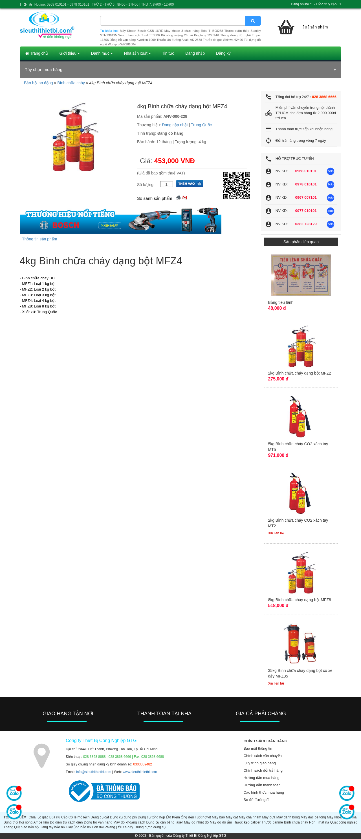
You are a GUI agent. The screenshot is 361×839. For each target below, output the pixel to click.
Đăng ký (223, 53)
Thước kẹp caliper (247, 822)
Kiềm (176, 817)
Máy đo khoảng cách (129, 822)
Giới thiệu (69, 53)
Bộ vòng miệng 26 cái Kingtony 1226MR (190, 35)
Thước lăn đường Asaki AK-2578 (179, 39)
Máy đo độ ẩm (221, 822)
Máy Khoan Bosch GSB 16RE (141, 30)
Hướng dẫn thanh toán (261, 785)
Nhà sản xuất (137, 53)
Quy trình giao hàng (259, 763)
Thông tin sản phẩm (39, 239)
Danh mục (102, 53)
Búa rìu (54, 817)
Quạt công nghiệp (344, 822)
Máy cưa (268, 817)
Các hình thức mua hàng (263, 792)
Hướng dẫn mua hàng (261, 778)
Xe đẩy (127, 827)
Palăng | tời (113, 827)
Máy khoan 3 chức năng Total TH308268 (193, 30)
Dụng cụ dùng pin (123, 817)
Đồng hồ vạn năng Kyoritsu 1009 (133, 39)
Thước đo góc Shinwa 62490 (223, 39)
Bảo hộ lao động (38, 83)
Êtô (168, 817)
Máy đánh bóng (288, 817)
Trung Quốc (201, 125)
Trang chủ (36, 53)
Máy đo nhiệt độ (196, 822)
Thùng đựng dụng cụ (150, 827)
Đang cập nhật (175, 125)
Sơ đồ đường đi (256, 800)
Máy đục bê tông (313, 817)
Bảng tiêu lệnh (280, 302)
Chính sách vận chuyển (262, 756)
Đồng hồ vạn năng (98, 822)
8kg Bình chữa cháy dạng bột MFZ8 (299, 599)
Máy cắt (232, 817)
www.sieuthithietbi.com (140, 772)
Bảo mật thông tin (257, 748)
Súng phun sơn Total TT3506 (139, 35)
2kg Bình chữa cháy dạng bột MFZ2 (299, 373)
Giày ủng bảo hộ (78, 827)
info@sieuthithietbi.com (93, 772)
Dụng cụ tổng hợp (151, 817)
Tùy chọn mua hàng (43, 69)
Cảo (64, 817)
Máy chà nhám (250, 817)
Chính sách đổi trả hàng (263, 770)
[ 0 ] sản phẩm (315, 27)
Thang (8, 827)
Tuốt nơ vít (203, 817)
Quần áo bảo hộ (26, 827)
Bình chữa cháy (71, 83)
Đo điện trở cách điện (66, 822)
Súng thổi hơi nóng (18, 822)
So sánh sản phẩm (154, 198)
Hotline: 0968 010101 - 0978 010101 (61, 4)
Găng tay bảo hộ (52, 827)
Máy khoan (335, 817)
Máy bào (218, 817)
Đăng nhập (195, 53)
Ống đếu (187, 817)
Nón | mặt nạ (319, 822)
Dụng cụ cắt (100, 817)
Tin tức (168, 53)
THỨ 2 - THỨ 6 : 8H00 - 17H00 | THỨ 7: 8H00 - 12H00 (133, 4)
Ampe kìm (41, 822)
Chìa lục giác (38, 817)
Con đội (98, 827)
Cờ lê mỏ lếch (79, 817)
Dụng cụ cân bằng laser (164, 822)
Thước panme (272, 822)
